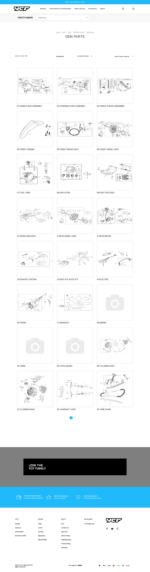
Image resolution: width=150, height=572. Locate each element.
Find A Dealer (79, 9)
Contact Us (65, 528)
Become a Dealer (20, 536)
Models (43, 9)
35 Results (60, 56)
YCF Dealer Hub (89, 524)
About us (18, 528)
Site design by (75, 565)
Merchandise (42, 540)
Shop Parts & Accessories (60, 9)
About (102, 9)
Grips (40, 524)
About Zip (64, 532)
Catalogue (92, 9)
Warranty (64, 548)
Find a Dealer (19, 532)
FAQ (62, 524)
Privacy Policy (66, 544)
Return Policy (65, 536)
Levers (40, 528)
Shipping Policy (66, 540)
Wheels (40, 532)
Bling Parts (41, 536)
